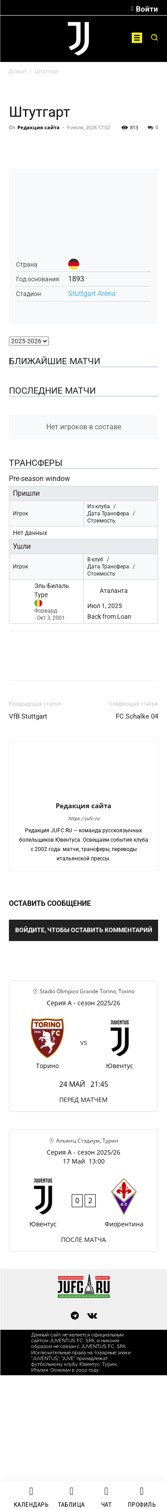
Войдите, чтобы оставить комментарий (83, 929)
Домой (17, 71)
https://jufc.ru (83, 819)
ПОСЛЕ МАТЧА (83, 1239)
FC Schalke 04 (137, 716)
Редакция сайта (38, 127)
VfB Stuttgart (28, 716)
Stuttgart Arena (92, 293)
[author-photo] (83, 793)
